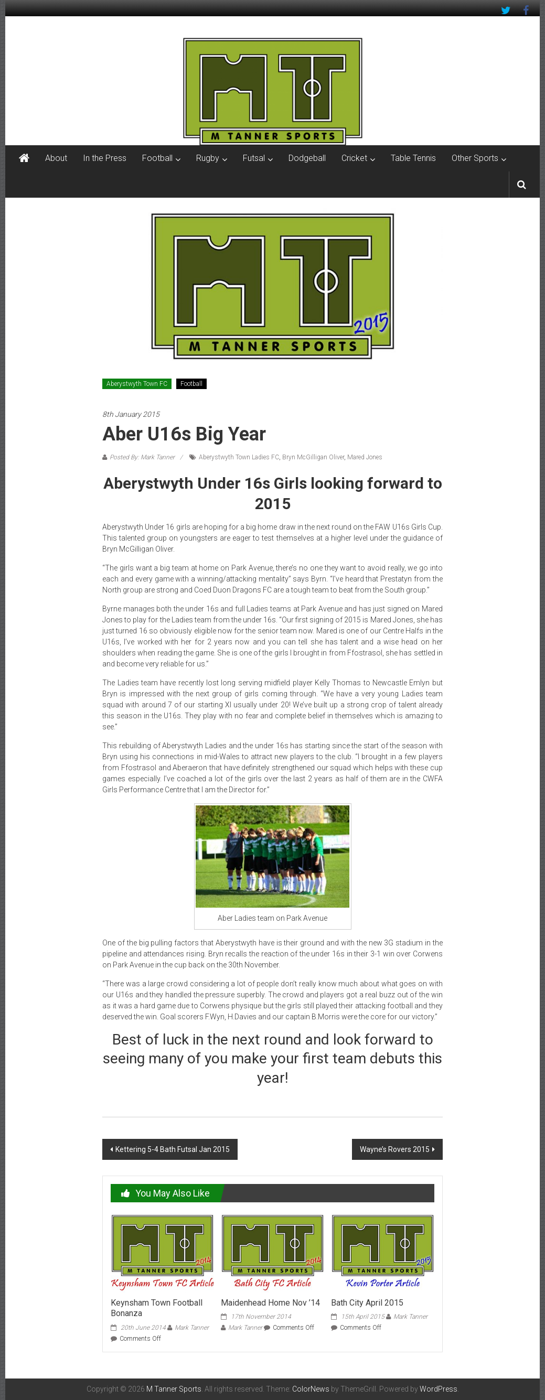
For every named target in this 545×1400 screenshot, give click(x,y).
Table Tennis (413, 158)
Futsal (254, 158)
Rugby (207, 158)
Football (157, 158)
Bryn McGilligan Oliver (313, 457)
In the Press (104, 158)
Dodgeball (307, 158)
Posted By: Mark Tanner (142, 457)
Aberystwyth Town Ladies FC (239, 457)
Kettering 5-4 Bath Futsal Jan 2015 (172, 1149)
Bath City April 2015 (367, 1303)
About (56, 158)
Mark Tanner (192, 1327)
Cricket (354, 158)
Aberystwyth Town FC (136, 383)
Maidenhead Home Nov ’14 (270, 1303)
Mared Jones (364, 457)
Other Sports (475, 158)
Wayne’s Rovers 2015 (395, 1149)
